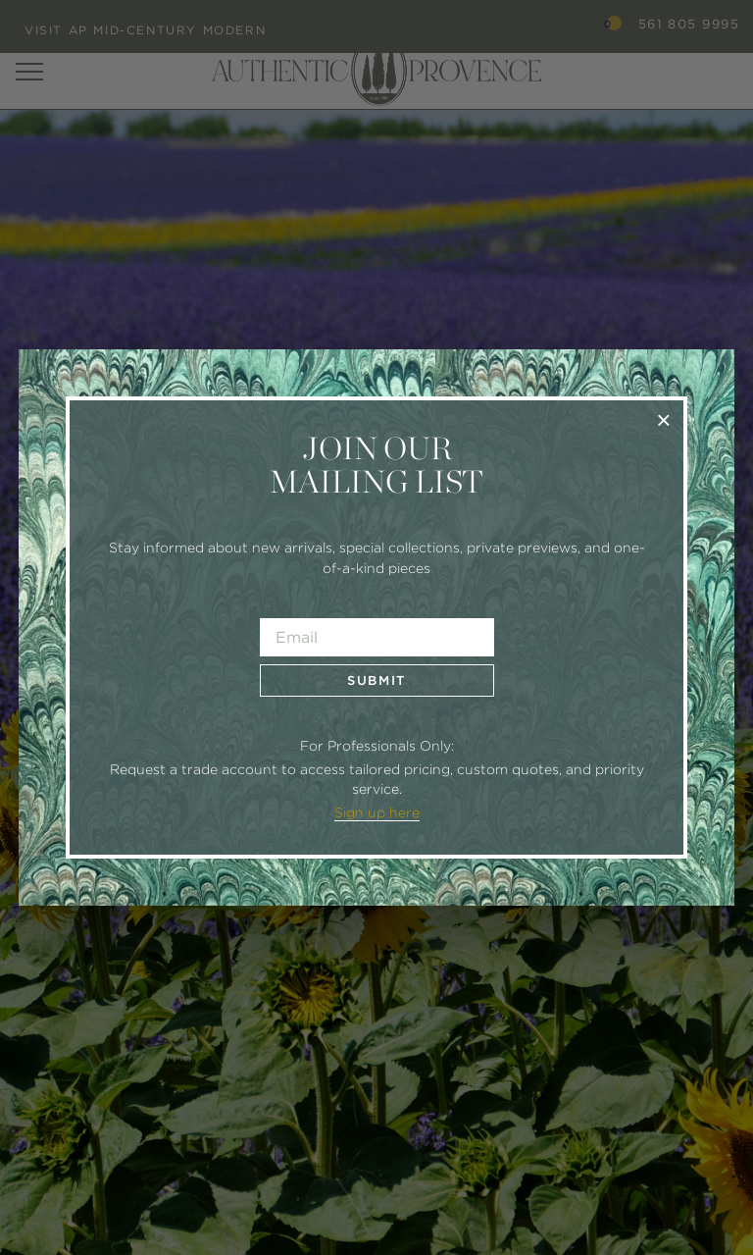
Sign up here (377, 812)
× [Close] (663, 419)
